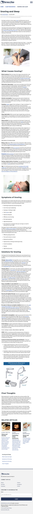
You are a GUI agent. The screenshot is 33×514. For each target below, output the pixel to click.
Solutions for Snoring (6, 461)
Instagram (19, 484)
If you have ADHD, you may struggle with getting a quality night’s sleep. (27, 433)
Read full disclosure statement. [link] (15, 17)
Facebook (3, 486)
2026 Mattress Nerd (5, 503)
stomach (23, 262)
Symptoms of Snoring (7, 459)
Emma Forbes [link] (5, 14)
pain (7, 212)
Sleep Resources (10, 6)
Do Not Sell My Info (5, 509)
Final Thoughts (5, 463)
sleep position (8, 260)
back (22, 121)
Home (2, 6)
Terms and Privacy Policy (6, 508)
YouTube (3, 484)
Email (2, 492)
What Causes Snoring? (7, 456)
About (2, 482)
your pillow (13, 270)
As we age (24, 167)
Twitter (18, 482)
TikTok (18, 486)
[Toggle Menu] (31, 2)
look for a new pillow (20, 271)
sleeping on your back (9, 261)
